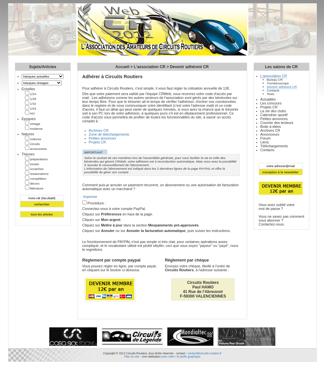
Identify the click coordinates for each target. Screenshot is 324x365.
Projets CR (97, 142)
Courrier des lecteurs (277, 123)
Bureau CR (275, 79)
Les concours (271, 103)
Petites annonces (102, 138)
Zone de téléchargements (109, 134)
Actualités (268, 99)
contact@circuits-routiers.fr (204, 353)
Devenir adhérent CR (189, 67)
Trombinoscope (278, 83)
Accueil (122, 67)
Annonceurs (270, 134)
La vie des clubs (273, 111)
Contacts (273, 90)
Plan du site (131, 356)
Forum (265, 138)
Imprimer (90, 197)
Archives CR (99, 130)
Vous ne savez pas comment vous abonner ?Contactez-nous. (282, 220)
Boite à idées (270, 126)
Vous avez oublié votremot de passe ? (277, 207)
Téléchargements (274, 146)
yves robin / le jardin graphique (181, 356)
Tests (270, 94)
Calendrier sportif (274, 115)
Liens (264, 142)
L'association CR (149, 67)
